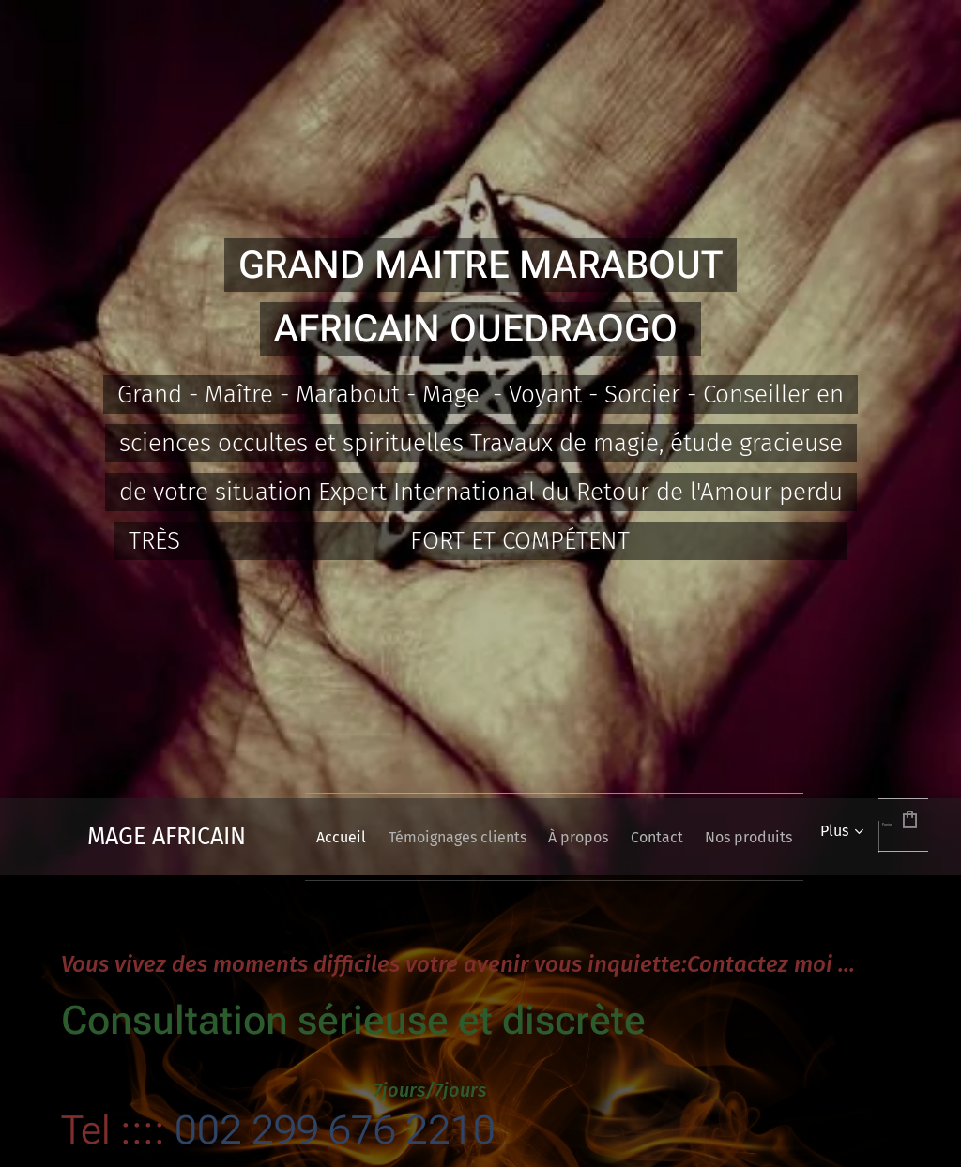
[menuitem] (362, 836)
